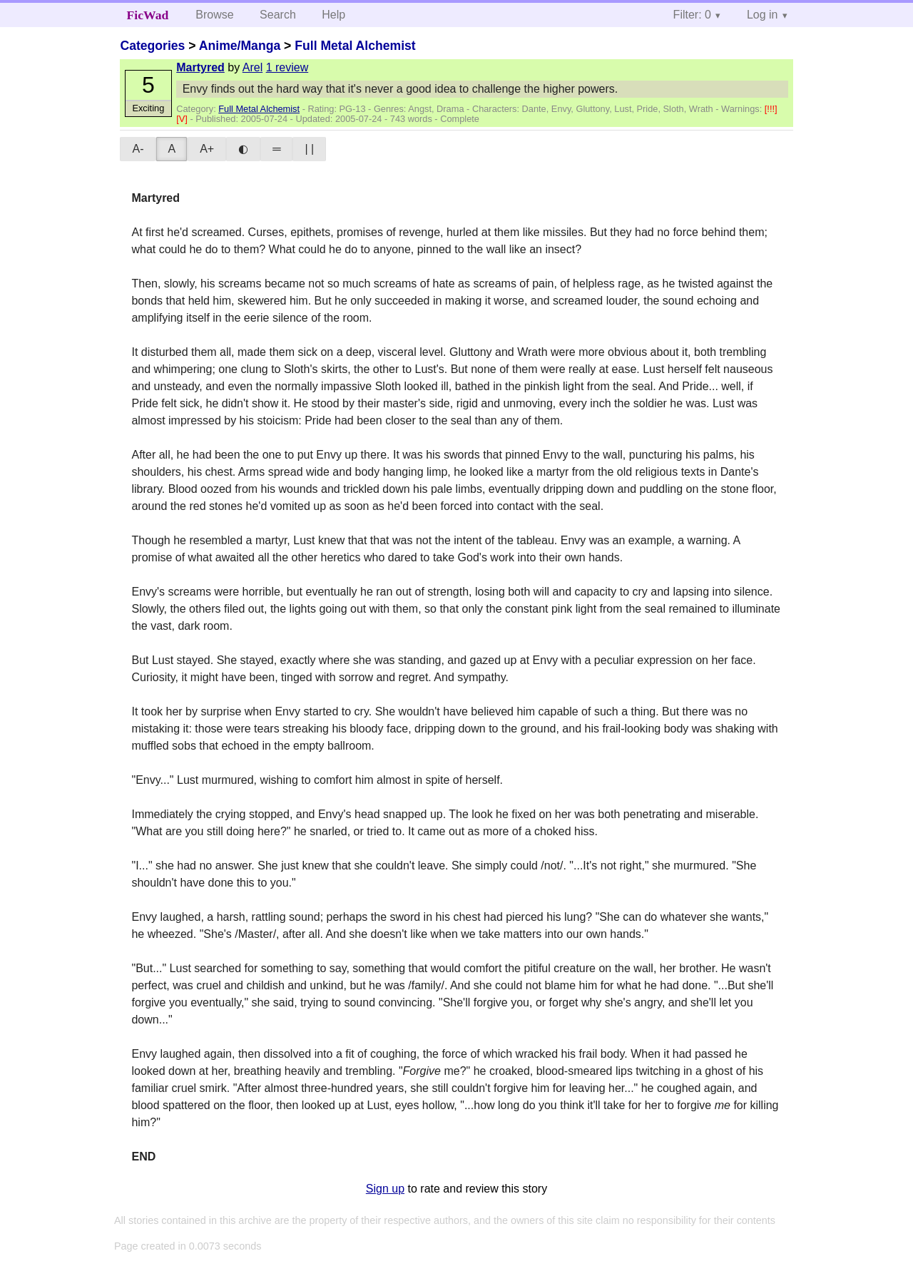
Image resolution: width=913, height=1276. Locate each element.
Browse (214, 15)
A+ (207, 149)
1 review (287, 67)
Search (278, 15)
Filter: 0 (692, 15)
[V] (183, 118)
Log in (762, 15)
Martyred (200, 67)
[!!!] (771, 108)
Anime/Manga (239, 46)
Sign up (385, 1189)
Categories (152, 46)
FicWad (148, 15)
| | (309, 149)
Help (333, 15)
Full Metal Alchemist (355, 46)
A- (137, 149)
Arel (252, 67)
